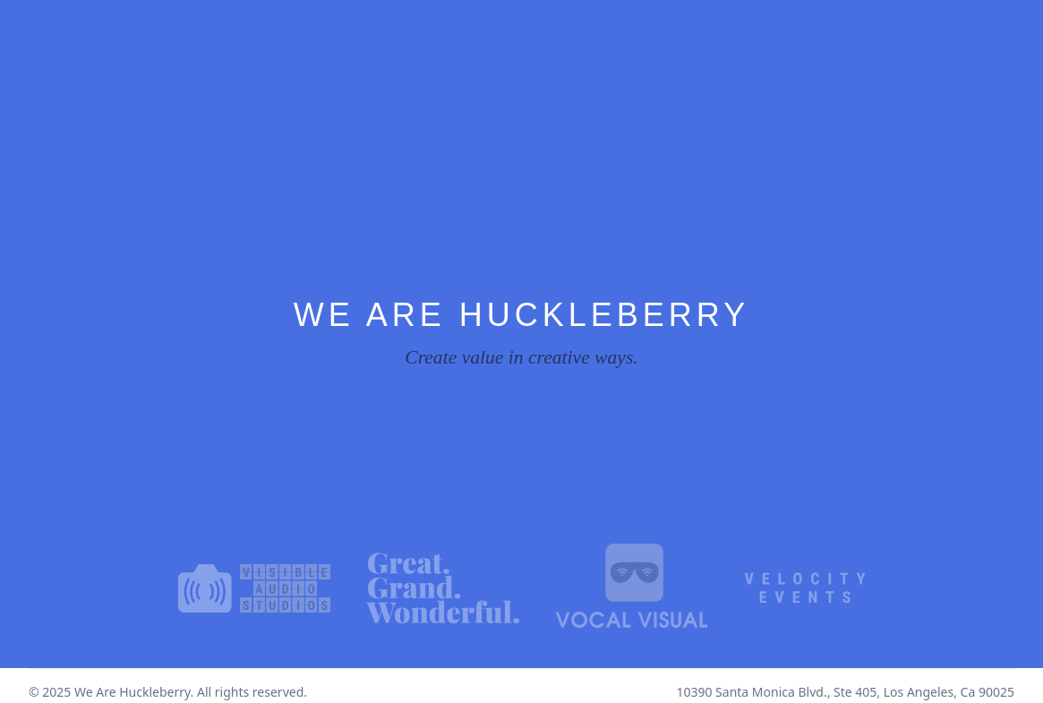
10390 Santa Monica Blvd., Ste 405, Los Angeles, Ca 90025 (845, 691)
